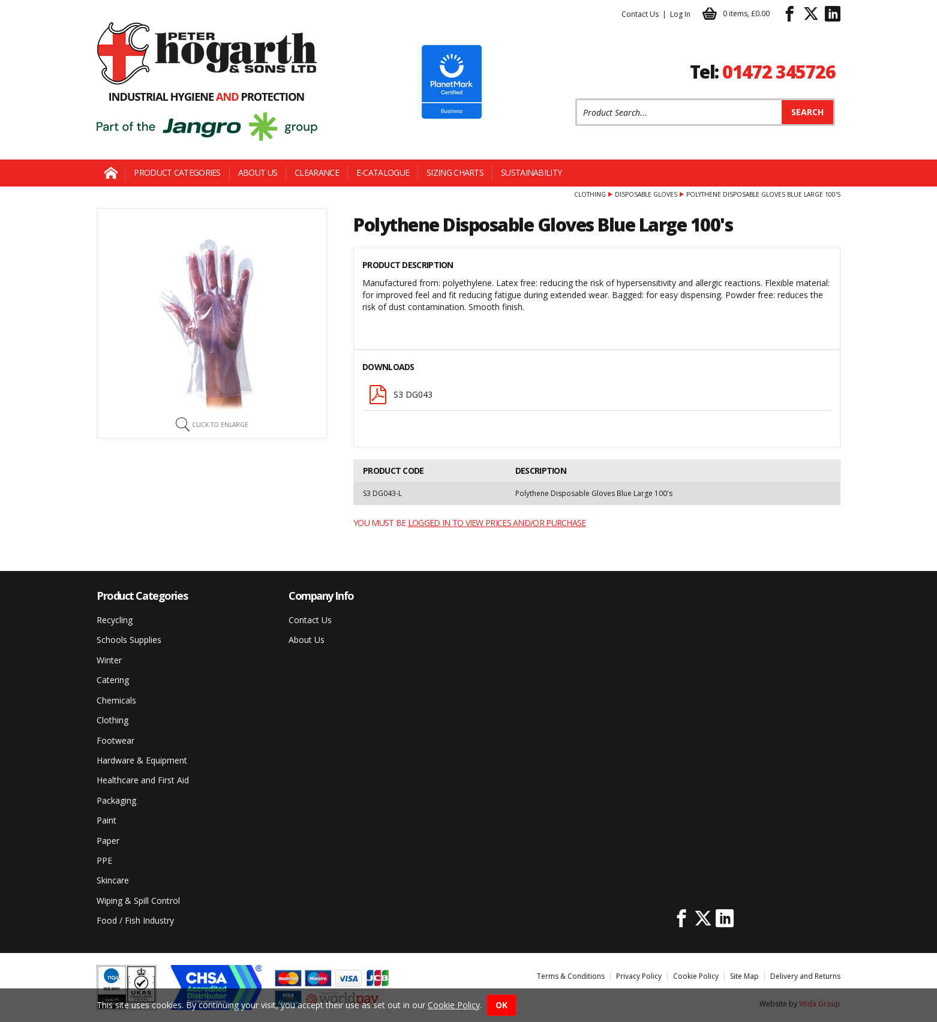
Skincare (113, 880)
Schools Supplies (129, 639)
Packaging (116, 800)
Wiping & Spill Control (138, 900)
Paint (106, 820)
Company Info (321, 595)
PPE (104, 860)
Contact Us (640, 14)
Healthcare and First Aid (143, 780)
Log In (680, 14)
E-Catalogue (382, 172)
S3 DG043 (400, 394)
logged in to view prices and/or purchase (497, 522)
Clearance (317, 172)
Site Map (744, 976)
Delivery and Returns (805, 976)
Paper (108, 840)
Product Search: (575, 98)
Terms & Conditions (571, 976)
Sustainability (531, 172)
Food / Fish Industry (135, 920)
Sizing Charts (455, 172)
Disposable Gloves (646, 194)
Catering (113, 680)
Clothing (590, 194)
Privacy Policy (639, 976)
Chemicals (116, 700)
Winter (109, 660)
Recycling (115, 620)
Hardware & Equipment (142, 760)
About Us (257, 172)
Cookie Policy (696, 976)
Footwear (115, 740)
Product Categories (177, 172)
